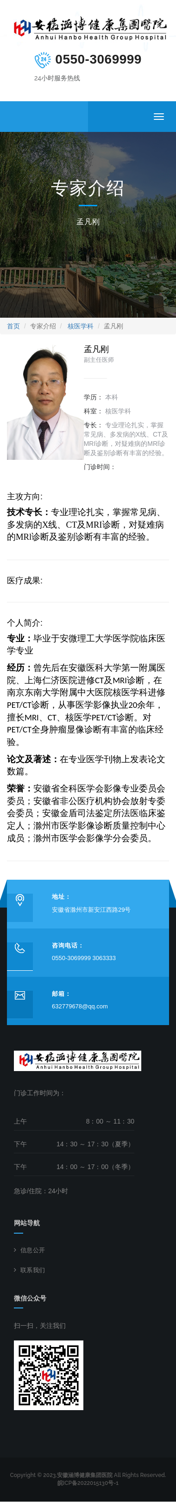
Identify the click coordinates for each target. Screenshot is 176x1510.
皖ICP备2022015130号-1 (88, 1483)
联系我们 (32, 1270)
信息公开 (32, 1250)
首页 (13, 326)
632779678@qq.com (80, 1006)
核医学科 (81, 326)
